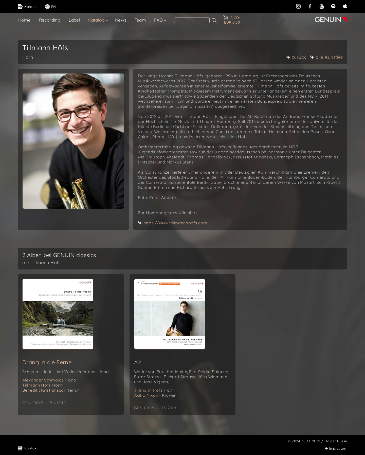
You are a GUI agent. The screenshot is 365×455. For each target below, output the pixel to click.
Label (74, 20)
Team (140, 20)
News (120, 20)
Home (24, 20)
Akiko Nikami (155, 395)
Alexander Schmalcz (49, 380)
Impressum (335, 448)
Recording (50, 20)
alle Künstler (326, 57)
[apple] (345, 6)
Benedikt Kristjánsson (50, 390)
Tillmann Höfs (42, 385)
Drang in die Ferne (46, 362)
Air (137, 362)
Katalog (96, 20)
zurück (296, 57)
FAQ (158, 20)
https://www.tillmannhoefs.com (175, 222)
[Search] (192, 20)
